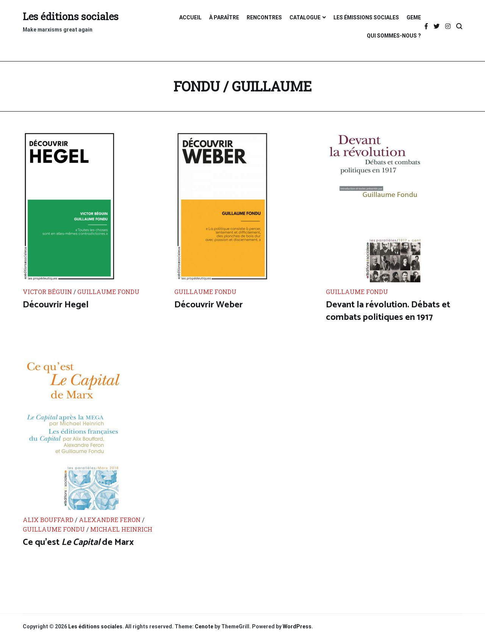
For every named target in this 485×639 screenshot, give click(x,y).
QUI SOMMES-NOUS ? (394, 36)
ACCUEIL (190, 17)
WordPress (297, 626)
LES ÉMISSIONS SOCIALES (366, 17)
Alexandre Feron (110, 520)
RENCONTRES (264, 17)
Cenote (204, 626)
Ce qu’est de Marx (78, 542)
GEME (414, 17)
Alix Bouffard (49, 520)
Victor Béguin (48, 292)
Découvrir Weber (208, 304)
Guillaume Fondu (108, 292)
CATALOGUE (305, 17)
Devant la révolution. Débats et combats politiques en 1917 (388, 311)
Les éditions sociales (71, 16)
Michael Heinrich (121, 529)
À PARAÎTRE (224, 17)
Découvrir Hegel (56, 304)
